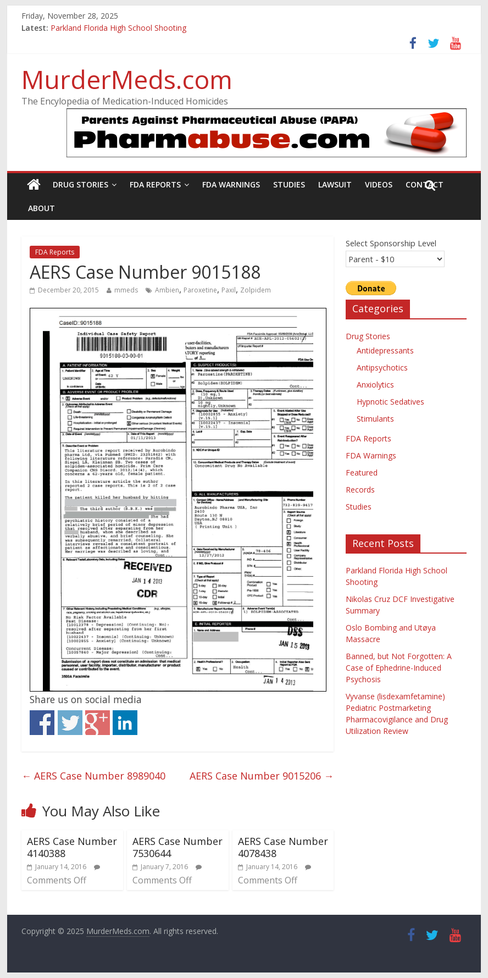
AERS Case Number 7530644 (177, 847)
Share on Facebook (42, 722)
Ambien (167, 290)
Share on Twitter (70, 722)
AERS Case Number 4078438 (283, 847)
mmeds (126, 290)
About (41, 208)
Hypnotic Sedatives (390, 401)
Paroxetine (200, 290)
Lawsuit (335, 184)
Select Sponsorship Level (391, 242)
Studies (289, 184)
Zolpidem (255, 290)
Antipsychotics (382, 367)
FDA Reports (155, 184)
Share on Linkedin (125, 722)
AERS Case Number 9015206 (262, 775)
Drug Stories (80, 184)
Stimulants (375, 418)
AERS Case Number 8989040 (93, 775)
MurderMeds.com (126, 79)
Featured (362, 472)
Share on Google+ (97, 722)
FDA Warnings (231, 184)
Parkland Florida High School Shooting (118, 28)
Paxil (228, 290)
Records (360, 489)
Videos (378, 184)
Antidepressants (385, 350)
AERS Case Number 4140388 (72, 847)
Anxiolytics (375, 384)
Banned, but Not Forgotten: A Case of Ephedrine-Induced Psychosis (399, 667)
